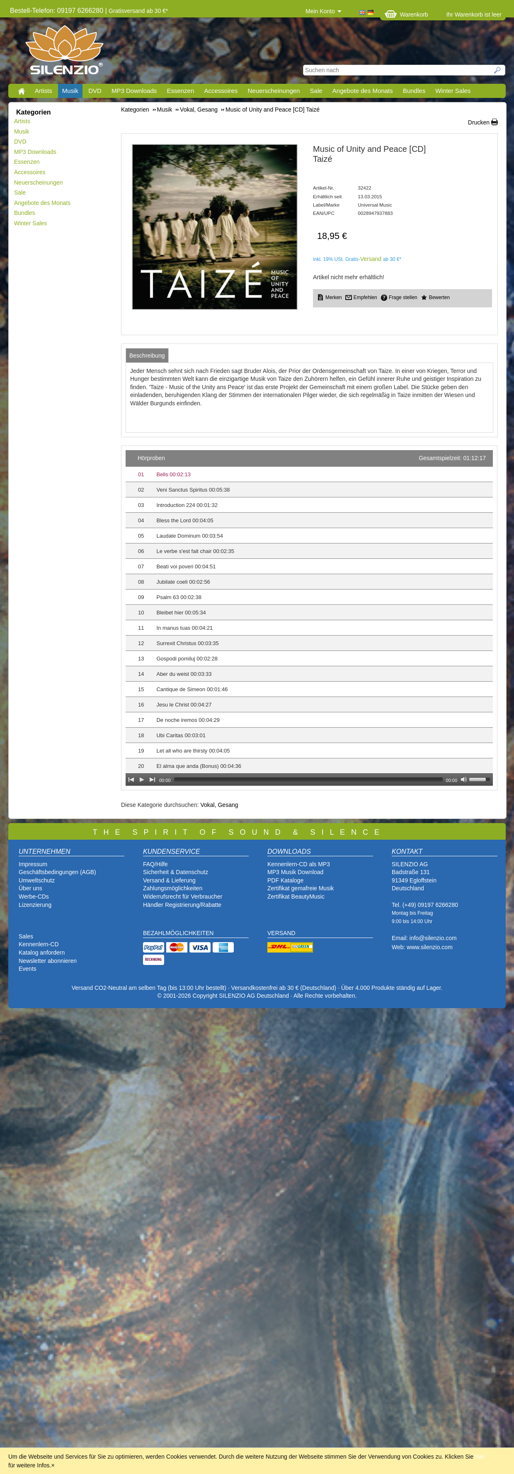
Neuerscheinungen (274, 90)
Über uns (30, 888)
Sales (26, 936)
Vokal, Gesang (219, 805)
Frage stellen (403, 297)
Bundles (414, 90)
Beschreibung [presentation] (147, 355)
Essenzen (180, 90)
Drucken (479, 122)
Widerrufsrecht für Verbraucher (182, 896)
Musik (70, 90)
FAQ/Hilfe (155, 864)
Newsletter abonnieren (48, 960)
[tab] (147, 355)
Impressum (33, 864)
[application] (309, 618)
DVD (95, 90)
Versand (370, 259)
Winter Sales (452, 90)
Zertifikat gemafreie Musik (300, 888)
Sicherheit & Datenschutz (175, 872)
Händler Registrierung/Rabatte (182, 904)
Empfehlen (365, 297)
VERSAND (281, 933)
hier (480, 1456)
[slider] (308, 779)
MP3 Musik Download (295, 872)
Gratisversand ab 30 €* (138, 10)
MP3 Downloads (134, 90)
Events (27, 968)
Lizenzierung (35, 904)
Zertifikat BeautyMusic (296, 896)
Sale (316, 90)
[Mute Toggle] (464, 779)
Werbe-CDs (34, 896)
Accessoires (221, 90)
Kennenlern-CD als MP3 (298, 864)
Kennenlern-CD (39, 944)
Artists (43, 90)
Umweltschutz (37, 880)
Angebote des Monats (362, 90)
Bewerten (439, 297)
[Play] (141, 779)
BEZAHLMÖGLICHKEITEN (178, 933)
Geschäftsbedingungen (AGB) (57, 872)
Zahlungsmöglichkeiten (172, 888)
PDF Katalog (283, 880)
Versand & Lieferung (169, 880)
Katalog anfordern (42, 952)
